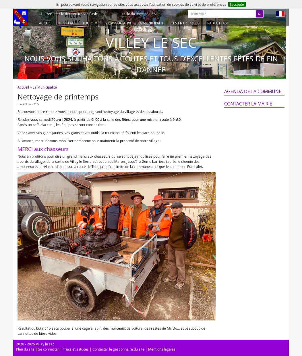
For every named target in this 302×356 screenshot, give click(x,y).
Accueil (46, 23)
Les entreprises (185, 23)
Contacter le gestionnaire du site (118, 349)
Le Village (68, 23)
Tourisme (91, 23)
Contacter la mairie (248, 104)
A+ (148, 13)
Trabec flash (70, 13)
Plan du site (25, 349)
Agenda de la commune (252, 91)
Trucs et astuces (76, 349)
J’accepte (237, 4)
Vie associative (118, 23)
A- (155, 13)
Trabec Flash (217, 23)
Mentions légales (161, 349)
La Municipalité (152, 23)
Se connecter (48, 349)
